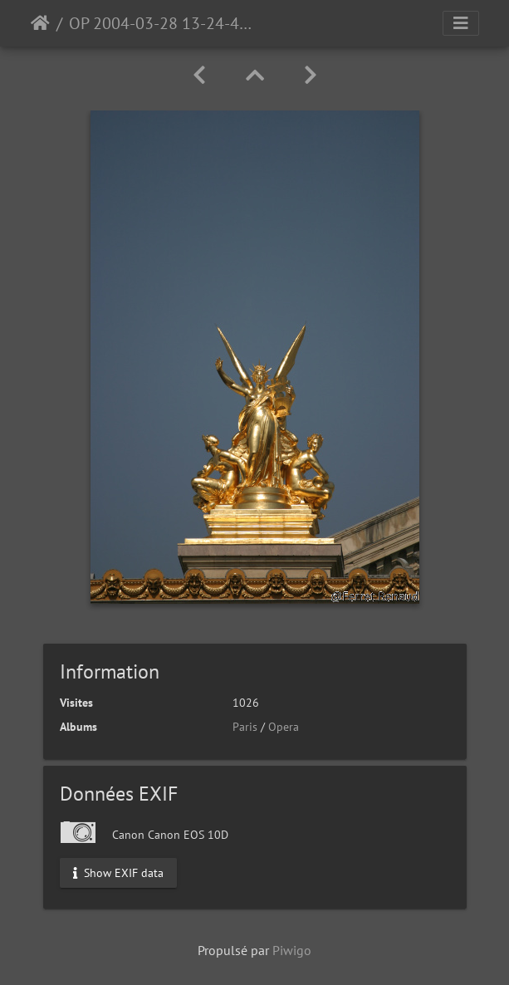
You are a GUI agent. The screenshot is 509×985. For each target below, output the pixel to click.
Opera (283, 726)
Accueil (40, 23)
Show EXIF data (118, 872)
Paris (244, 726)
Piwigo (291, 950)
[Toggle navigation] (461, 23)
